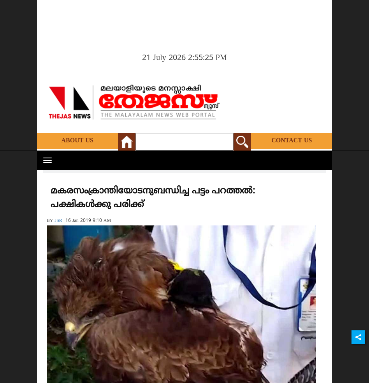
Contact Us (291, 141)
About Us (77, 141)
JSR (58, 221)
